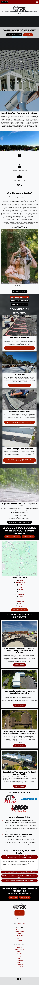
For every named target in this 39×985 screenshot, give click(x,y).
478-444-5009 (21, 923)
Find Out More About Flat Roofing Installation (19, 347)
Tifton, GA (19, 969)
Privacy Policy (19, 935)
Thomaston (21, 594)
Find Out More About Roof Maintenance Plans (19, 421)
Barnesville (20, 601)
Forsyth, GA (19, 962)
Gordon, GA (19, 956)
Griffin (21, 585)
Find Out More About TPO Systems (19, 384)
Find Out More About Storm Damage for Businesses (19, 459)
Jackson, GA (19, 964)
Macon (21, 580)
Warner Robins (21, 582)
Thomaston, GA (19, 960)
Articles (19, 933)
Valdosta (21, 606)
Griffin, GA (19, 951)
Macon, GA (19, 947)
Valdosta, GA (19, 971)
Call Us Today (25, 897)
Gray (20, 587)
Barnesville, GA (19, 966)
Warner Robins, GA (19, 949)
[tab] (19, 297)
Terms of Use (19, 937)
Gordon (20, 589)
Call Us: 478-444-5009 (14, 34)
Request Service (28, 536)
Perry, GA (19, 958)
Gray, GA (19, 953)
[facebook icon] (18, 979)
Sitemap (19, 938)
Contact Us (4, 1)
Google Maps (19, 929)
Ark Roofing (17, 983)
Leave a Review (19, 931)
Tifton (21, 603)
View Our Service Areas (20, 609)
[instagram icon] (21, 979)
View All (19, 974)
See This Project (19, 664)
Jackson (21, 599)
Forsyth (20, 596)
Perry (21, 592)
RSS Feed (19, 940)
